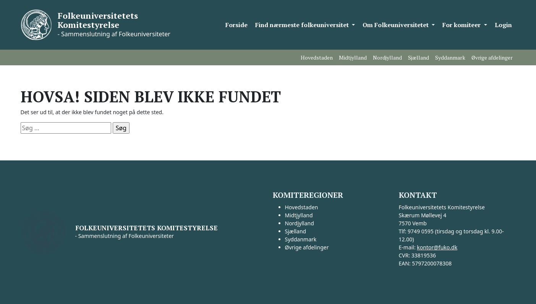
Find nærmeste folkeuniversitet (302, 25)
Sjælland (418, 57)
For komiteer (462, 25)
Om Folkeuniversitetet (396, 25)
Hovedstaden (317, 57)
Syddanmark (450, 57)
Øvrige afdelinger (492, 57)
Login (503, 25)
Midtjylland (353, 57)
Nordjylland (387, 57)
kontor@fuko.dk (437, 247)
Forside (236, 25)
